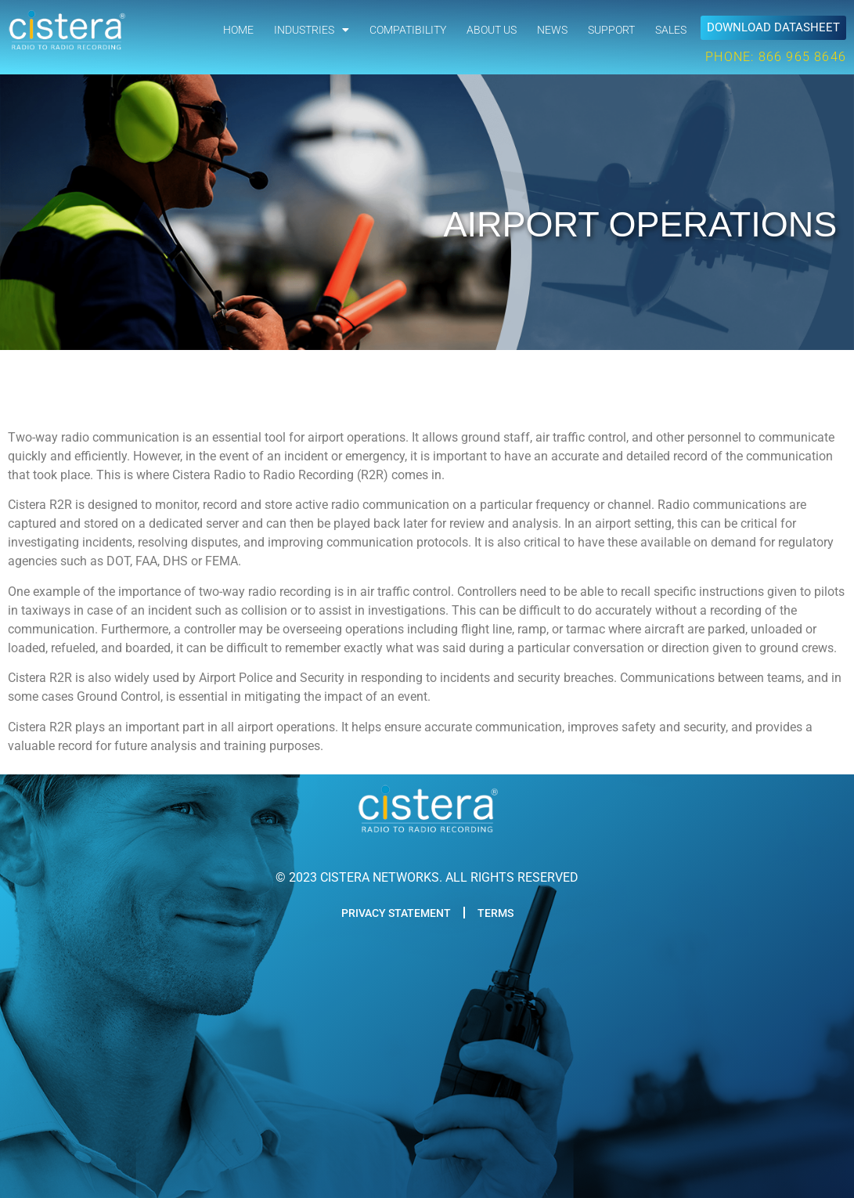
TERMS (495, 913)
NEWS (552, 29)
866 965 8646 (802, 56)
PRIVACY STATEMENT (396, 913)
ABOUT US (492, 29)
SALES (670, 29)
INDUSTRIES (311, 29)
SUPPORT (611, 29)
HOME (238, 29)
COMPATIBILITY (407, 29)
